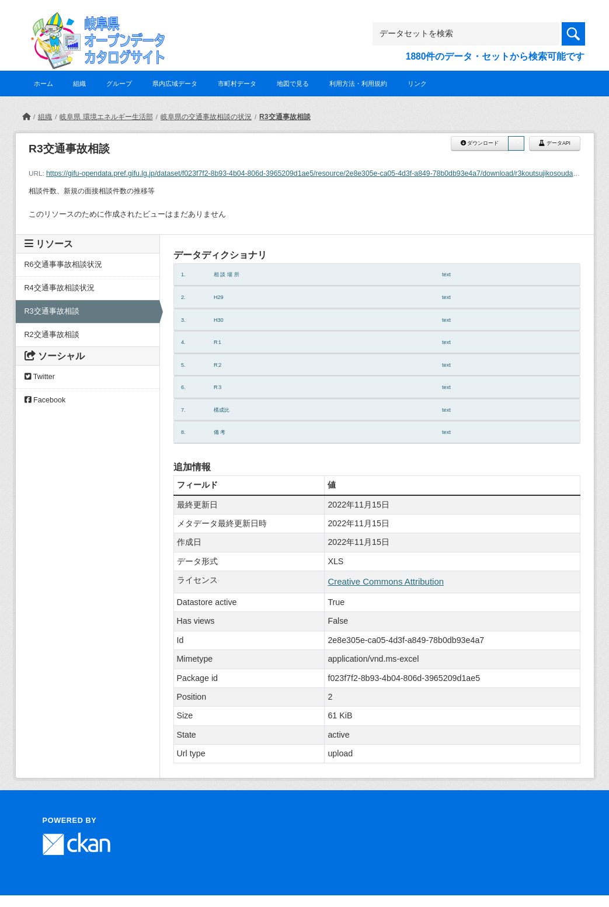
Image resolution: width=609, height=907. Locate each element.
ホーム (43, 83)
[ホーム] (26, 117)
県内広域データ (174, 83)
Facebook (45, 400)
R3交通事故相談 (284, 117)
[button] (516, 143)
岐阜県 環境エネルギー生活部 (106, 117)
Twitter (40, 377)
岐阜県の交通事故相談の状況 (206, 117)
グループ (119, 83)
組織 (79, 83)
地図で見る (293, 83)
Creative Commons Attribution (386, 581)
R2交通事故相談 (52, 335)
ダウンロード (480, 143)
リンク (417, 83)
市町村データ (237, 83)
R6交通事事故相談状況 (63, 264)
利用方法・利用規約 (358, 83)
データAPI (554, 143)
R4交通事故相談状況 (60, 288)
